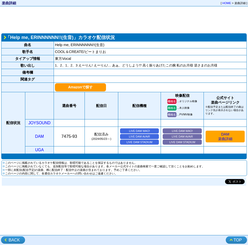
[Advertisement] (124, 19)
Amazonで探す (80, 87)
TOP (237, 240)
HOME (226, 3)
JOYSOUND (39, 123)
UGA (39, 150)
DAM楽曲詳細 (225, 136)
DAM (39, 136)
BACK (14, 240)
